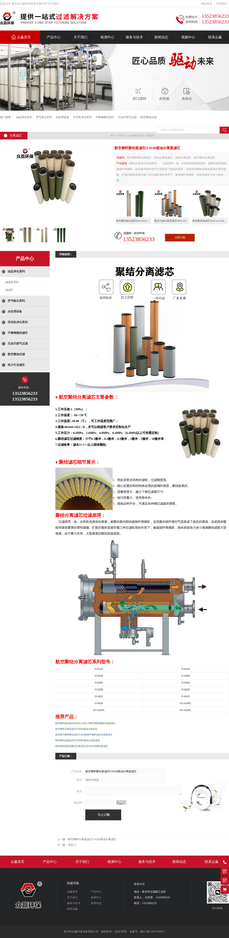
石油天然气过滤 (127, 117)
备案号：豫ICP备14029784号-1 (147, 931)
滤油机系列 (12, 282)
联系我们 (221, 3)
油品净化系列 (24, 117)
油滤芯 (9, 290)
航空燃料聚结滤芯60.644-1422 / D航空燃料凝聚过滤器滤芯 (85, 723)
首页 (112, 135)
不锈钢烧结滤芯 (104, 117)
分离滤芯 (149, 135)
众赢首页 (24, 37)
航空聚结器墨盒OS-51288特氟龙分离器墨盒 (77, 740)
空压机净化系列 (82, 117)
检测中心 (107, 37)
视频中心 (188, 37)
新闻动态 (161, 37)
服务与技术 (134, 37)
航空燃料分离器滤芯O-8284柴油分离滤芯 (76, 729)
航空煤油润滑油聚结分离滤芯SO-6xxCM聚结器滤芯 (81, 746)
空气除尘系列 (44, 117)
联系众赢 (215, 37)
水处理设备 (62, 117)
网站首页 (206, 3)
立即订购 (180, 237)
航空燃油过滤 (148, 117)
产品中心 (53, 37)
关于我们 (80, 37)
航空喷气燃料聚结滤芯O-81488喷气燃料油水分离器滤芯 (83, 734)
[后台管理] (120, 931)
